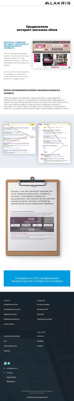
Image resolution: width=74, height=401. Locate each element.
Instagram (40, 341)
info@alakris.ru (11, 368)
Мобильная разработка (11, 319)
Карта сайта (11, 377)
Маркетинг (40, 314)
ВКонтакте (40, 336)
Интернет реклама (43, 304)
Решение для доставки (44, 319)
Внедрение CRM (42, 309)
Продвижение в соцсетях (12, 309)
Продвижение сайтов (11, 304)
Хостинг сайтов (9, 324)
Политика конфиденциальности (37, 397)
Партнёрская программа (12, 336)
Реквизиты (11, 381)
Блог (5, 341)
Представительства (10, 346)
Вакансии (7, 351)
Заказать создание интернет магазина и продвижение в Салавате (16, 45)
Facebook (40, 346)
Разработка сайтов (10, 314)
